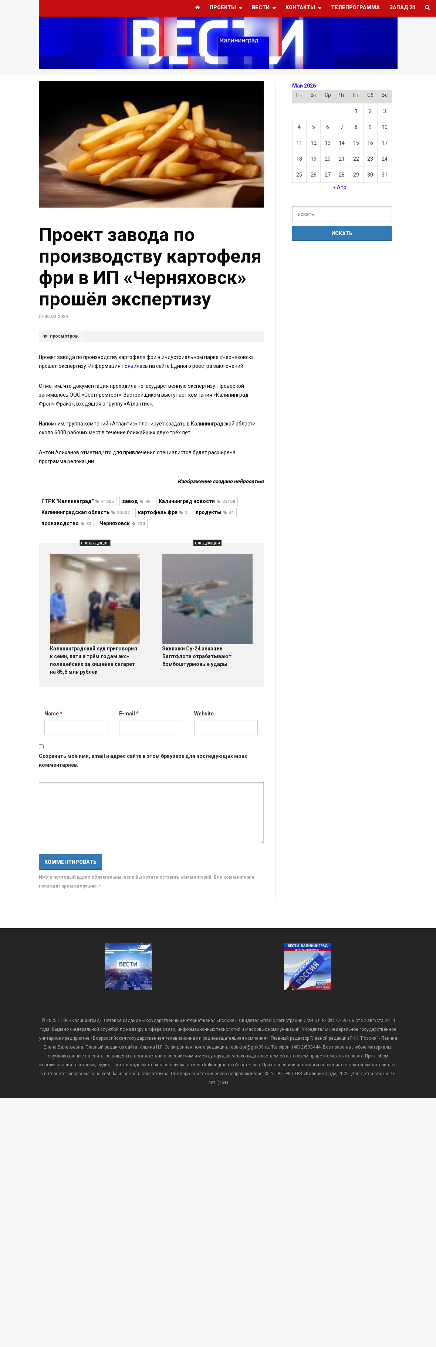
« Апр (340, 187)
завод (136, 501)
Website (204, 714)
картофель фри (162, 512)
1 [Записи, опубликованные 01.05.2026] (356, 111)
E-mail (129, 714)
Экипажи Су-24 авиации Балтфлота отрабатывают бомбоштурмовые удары (196, 656)
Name (53, 714)
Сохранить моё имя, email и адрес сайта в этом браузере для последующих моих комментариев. (143, 760)
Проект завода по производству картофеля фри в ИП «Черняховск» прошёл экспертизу (150, 267)
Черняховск (122, 523)
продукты (215, 512)
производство (66, 523)
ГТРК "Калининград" (77, 501)
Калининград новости (197, 501)
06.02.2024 (56, 316)
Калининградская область (85, 512)
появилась (135, 366)
